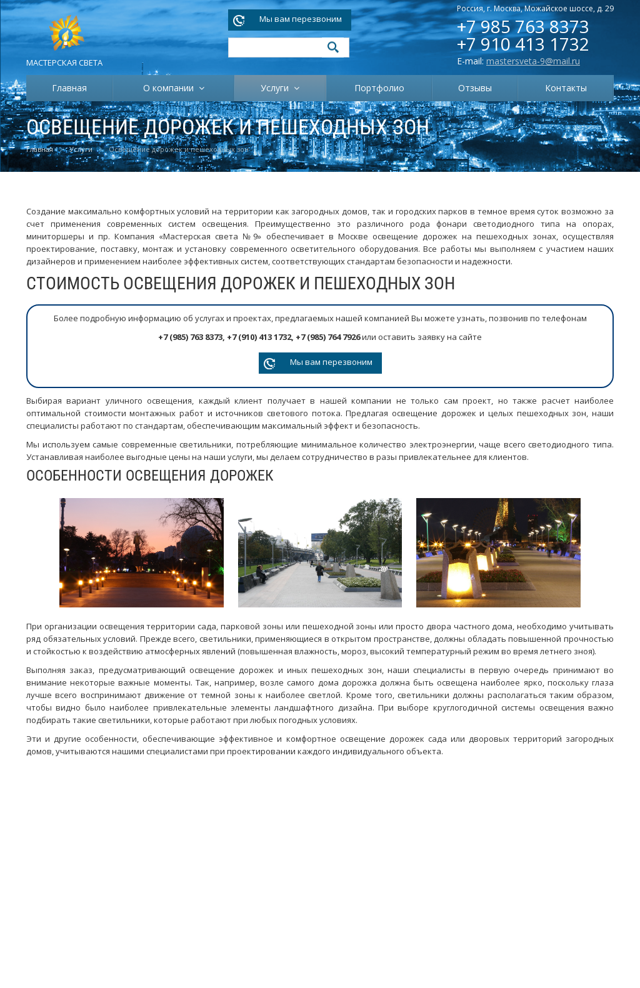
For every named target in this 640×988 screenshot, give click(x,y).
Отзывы (475, 88)
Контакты (566, 88)
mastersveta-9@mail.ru (533, 61)
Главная (69, 88)
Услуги (277, 88)
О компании (171, 88)
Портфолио (379, 88)
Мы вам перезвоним (300, 18)
